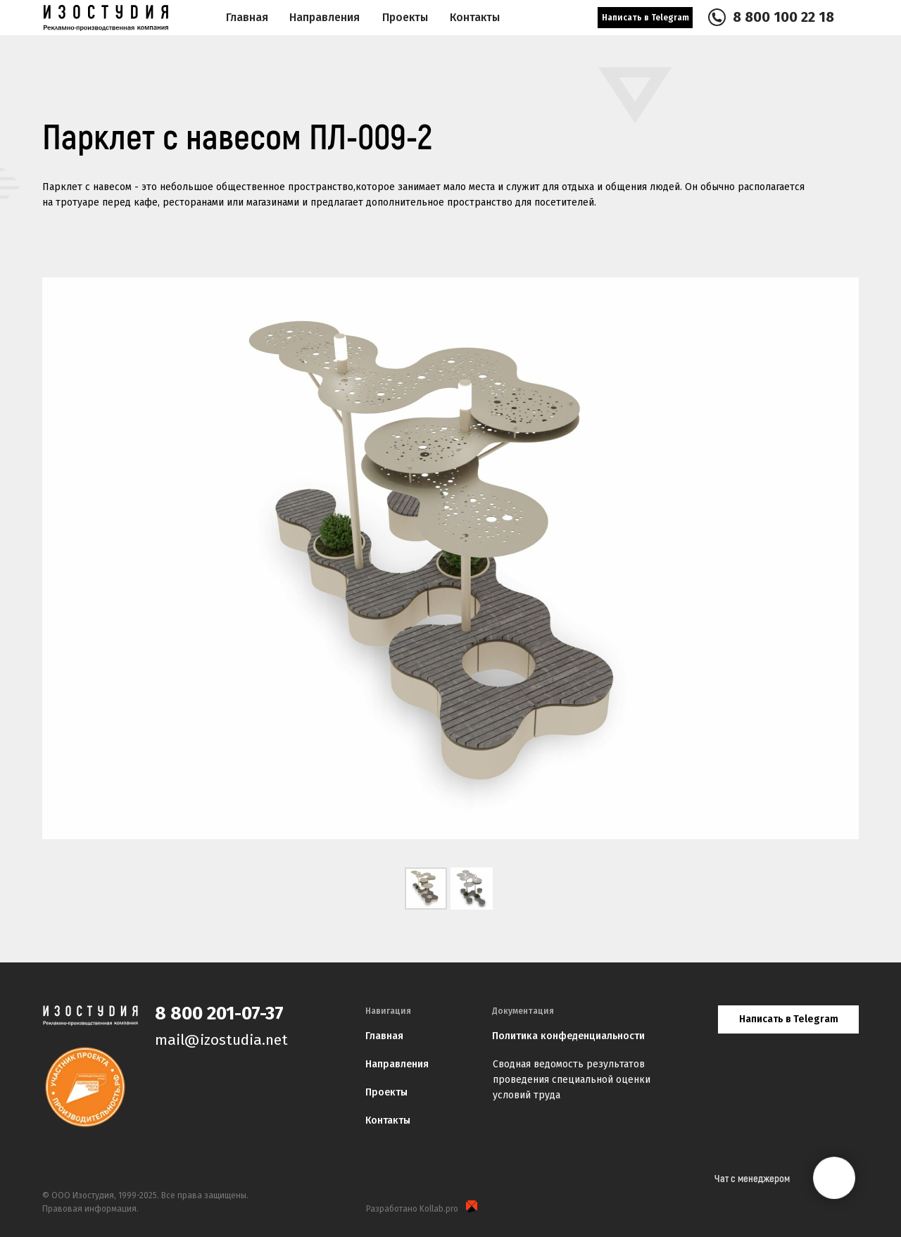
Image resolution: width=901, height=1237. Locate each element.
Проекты (386, 1092)
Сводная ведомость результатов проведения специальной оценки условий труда (571, 1079)
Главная (247, 17)
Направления (324, 17)
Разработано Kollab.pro (412, 1209)
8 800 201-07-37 (219, 1013)
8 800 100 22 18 (783, 16)
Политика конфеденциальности (568, 1036)
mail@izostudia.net (221, 1040)
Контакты (387, 1120)
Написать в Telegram (645, 18)
